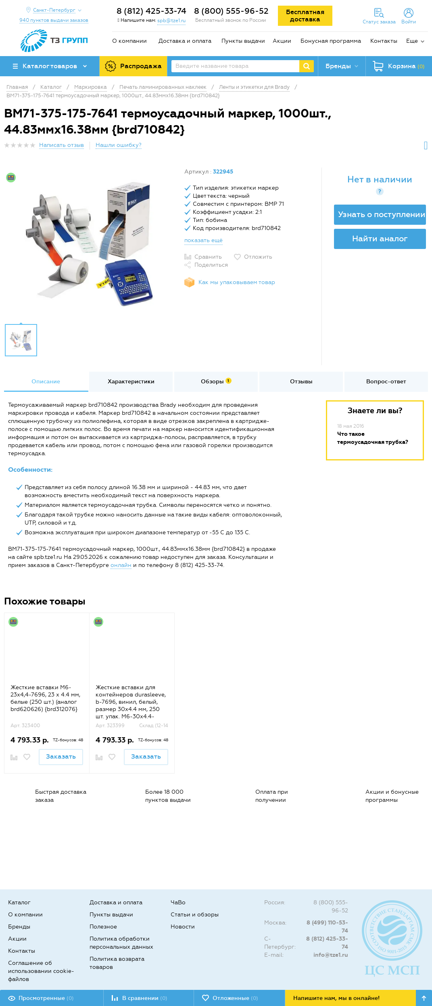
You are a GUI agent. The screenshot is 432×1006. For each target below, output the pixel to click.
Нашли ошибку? (119, 145)
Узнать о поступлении (382, 214)
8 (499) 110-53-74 (327, 926)
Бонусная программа (331, 41)
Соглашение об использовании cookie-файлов (41, 971)
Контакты (383, 41)
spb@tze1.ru (171, 20)
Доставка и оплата (185, 41)
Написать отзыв (61, 145)
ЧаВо (178, 902)
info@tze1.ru (330, 955)
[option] (91, 243)
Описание (45, 381)
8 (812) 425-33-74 (151, 11)
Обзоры (216, 381)
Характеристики (131, 381)
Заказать (61, 756)
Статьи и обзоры (195, 914)
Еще (412, 41)
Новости (183, 926)
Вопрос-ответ (386, 381)
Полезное (103, 926)
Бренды (19, 926)
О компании (129, 41)
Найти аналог (380, 238)
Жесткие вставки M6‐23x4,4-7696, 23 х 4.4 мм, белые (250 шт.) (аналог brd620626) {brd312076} (45, 698)
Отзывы (301, 381)
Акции (282, 41)
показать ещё (203, 240)
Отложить (258, 256)
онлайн (121, 565)
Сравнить (208, 256)
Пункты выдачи (243, 41)
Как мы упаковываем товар (236, 282)
